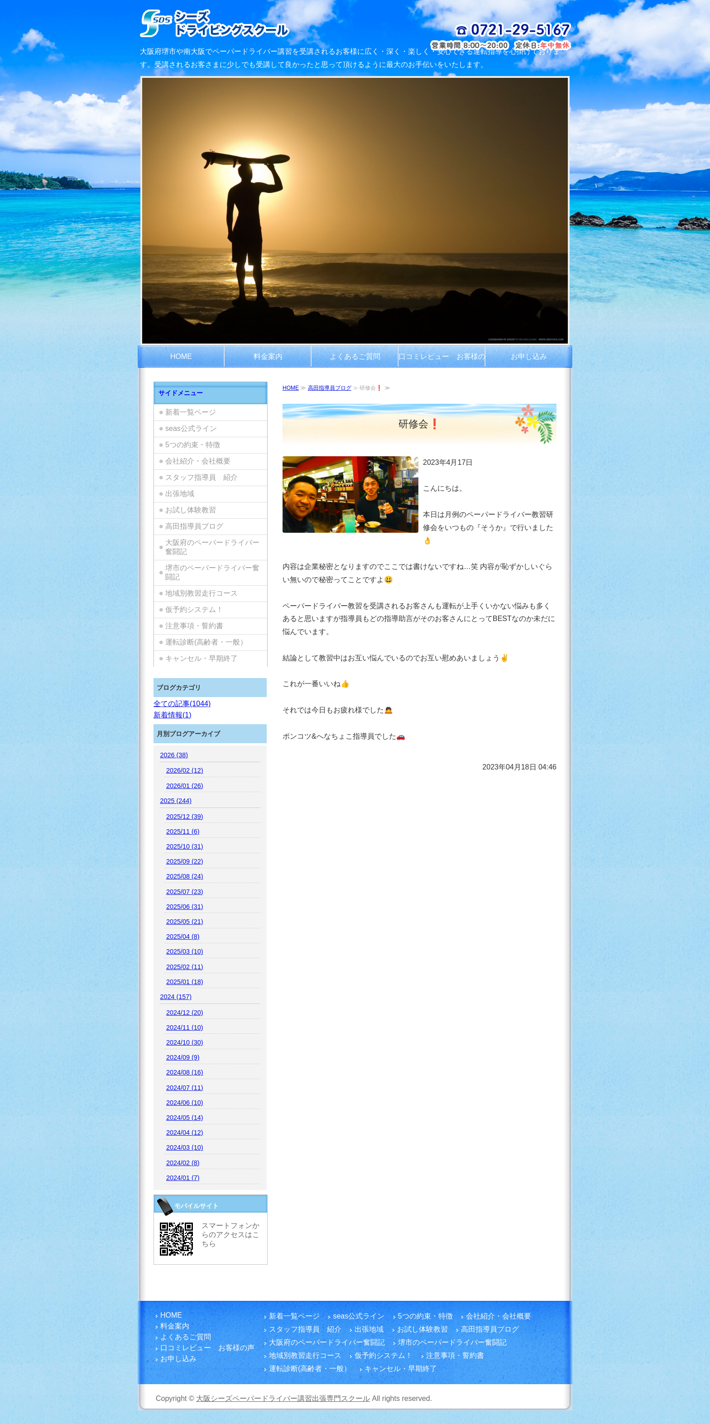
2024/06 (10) (184, 1102)
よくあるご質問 (355, 356)
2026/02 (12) (184, 770)
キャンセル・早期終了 (201, 658)
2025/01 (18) (184, 981)
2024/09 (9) (183, 1057)
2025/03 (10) (184, 951)
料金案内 (268, 356)
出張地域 (179, 493)
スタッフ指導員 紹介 (201, 477)
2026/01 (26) (184, 785)
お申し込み (529, 356)
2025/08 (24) (184, 876)
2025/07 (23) (184, 891)
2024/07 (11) (184, 1087)
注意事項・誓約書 (194, 626)
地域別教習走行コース (201, 593)
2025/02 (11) (184, 966)
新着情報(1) (173, 715)
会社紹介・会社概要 (197, 461)
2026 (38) (174, 755)
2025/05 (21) (184, 921)
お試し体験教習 (190, 510)
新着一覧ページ (190, 412)
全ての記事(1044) (182, 703)
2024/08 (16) (184, 1072)
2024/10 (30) (184, 1042)
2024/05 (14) (184, 1117)
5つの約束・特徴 (192, 445)
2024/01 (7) (183, 1177)
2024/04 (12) (184, 1132)
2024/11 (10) (184, 1027)
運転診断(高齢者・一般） (206, 642)
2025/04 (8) (183, 936)
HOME (181, 356)
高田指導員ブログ (329, 388)
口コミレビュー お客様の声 (441, 360)
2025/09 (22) (184, 861)
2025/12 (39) (184, 816)
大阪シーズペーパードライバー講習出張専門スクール (283, 1398)
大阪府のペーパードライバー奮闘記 (212, 547)
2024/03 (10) (184, 1147)
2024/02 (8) (183, 1162)
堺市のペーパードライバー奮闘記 (212, 572)
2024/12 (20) (184, 1012)
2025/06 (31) (184, 906)
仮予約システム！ (194, 609)
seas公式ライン (191, 428)
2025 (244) (176, 800)
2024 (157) (176, 996)
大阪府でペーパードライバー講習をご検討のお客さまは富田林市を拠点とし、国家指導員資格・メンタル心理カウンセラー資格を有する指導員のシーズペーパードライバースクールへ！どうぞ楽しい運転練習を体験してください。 (238, 22)
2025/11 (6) (183, 831)
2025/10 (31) (184, 846)
